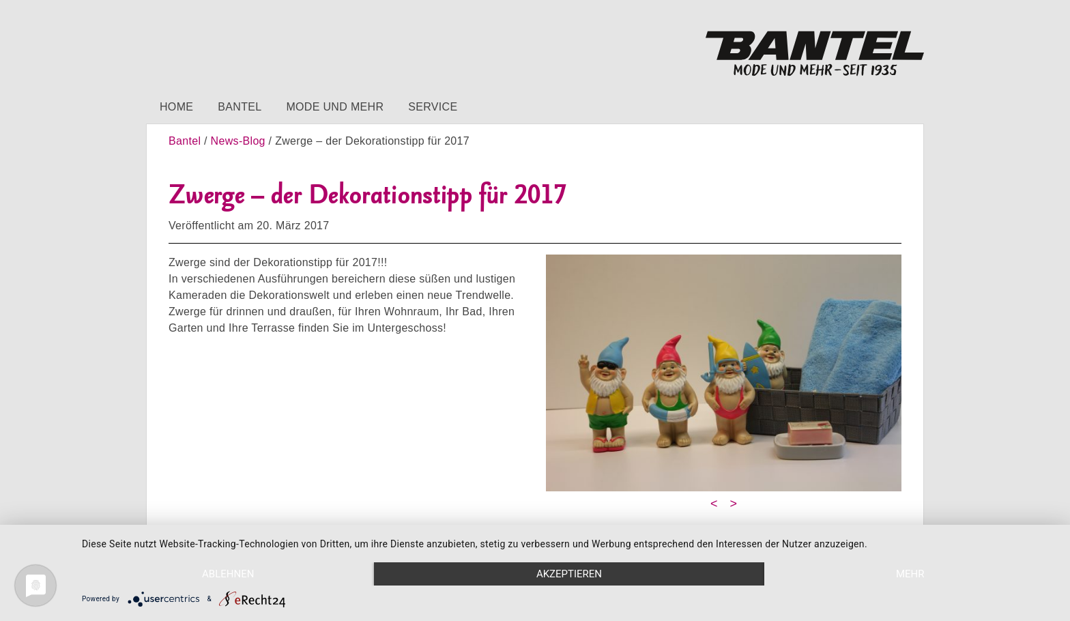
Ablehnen (228, 574)
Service (432, 107)
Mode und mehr (335, 107)
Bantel (239, 107)
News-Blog (238, 141)
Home (176, 107)
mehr (910, 574)
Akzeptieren (569, 574)
